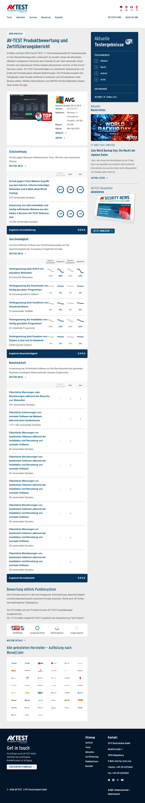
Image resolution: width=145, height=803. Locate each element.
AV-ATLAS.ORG (131, 17)
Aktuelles (20, 17)
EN (126, 8)
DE (121, 8)
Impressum (114, 794)
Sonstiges (110, 145)
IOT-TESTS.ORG (114, 17)
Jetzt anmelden (103, 231)
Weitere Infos (17, 166)
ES (137, 8)
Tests (9, 17)
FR (131, 8)
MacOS (100, 67)
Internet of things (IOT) (106, 97)
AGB (110, 790)
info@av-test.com (123, 761)
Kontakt (59, 17)
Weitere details (16, 640)
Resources (46, 17)
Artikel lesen (99, 178)
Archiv (60, 138)
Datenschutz (121, 790)
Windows (101, 61)
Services (33, 17)
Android (101, 73)
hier (25, 85)
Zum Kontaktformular (22, 767)
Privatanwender (102, 55)
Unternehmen (101, 89)
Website (61, 133)
